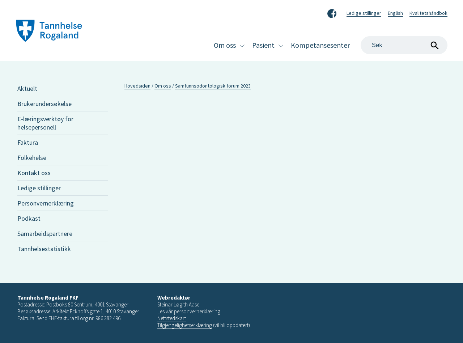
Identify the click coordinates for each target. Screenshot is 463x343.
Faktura (27, 142)
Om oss (225, 45)
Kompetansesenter (320, 45)
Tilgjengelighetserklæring (184, 325)
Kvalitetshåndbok (428, 13)
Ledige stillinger (364, 13)
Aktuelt (27, 88)
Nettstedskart (171, 318)
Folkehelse (31, 157)
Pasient (263, 45)
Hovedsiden (137, 85)
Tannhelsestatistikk (44, 249)
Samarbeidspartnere (44, 233)
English (395, 13)
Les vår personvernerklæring (188, 311)
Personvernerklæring (45, 203)
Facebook (331, 12)
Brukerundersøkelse (44, 103)
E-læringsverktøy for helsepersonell (45, 123)
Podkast (29, 218)
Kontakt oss (34, 173)
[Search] (404, 45)
